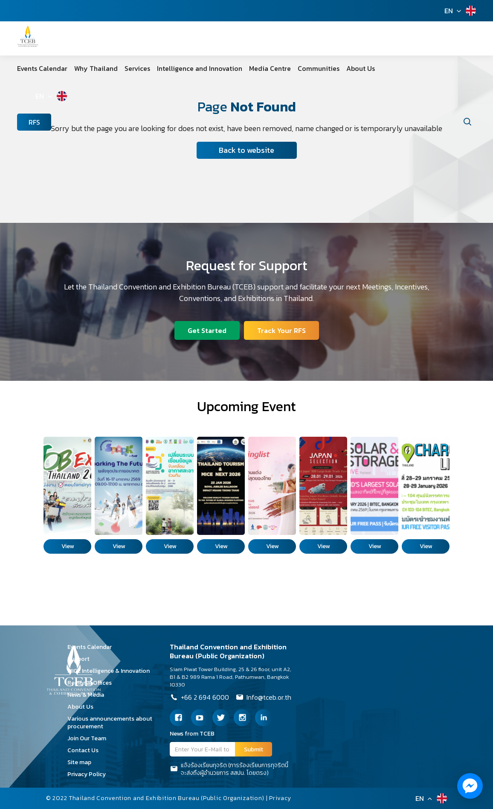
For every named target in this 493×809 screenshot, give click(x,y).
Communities (318, 68)
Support (81, 658)
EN (448, 11)
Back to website (246, 150)
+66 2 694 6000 (199, 698)
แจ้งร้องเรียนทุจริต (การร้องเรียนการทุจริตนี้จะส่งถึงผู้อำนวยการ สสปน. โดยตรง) (229, 769)
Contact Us (85, 750)
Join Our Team (89, 738)
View (67, 546)
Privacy (280, 798)
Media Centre (270, 68)
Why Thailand (96, 68)
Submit (253, 749)
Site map (82, 762)
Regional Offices (92, 682)
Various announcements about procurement (109, 722)
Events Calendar (42, 68)
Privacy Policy (89, 774)
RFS (34, 122)
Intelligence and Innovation (199, 68)
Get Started (207, 330)
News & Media (88, 694)
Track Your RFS (281, 330)
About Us (360, 68)
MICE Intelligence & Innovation (111, 670)
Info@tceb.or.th (263, 698)
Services (137, 68)
